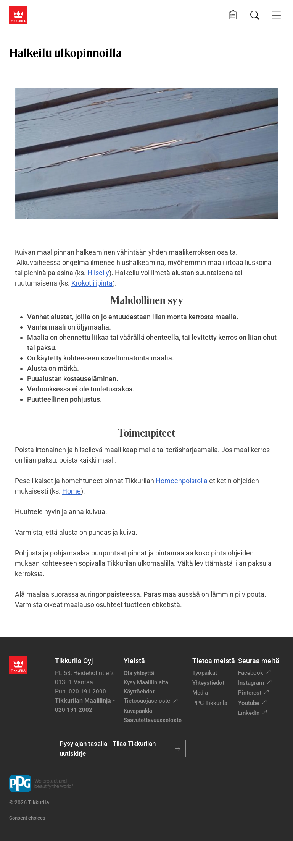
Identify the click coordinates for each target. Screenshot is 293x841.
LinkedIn (248, 712)
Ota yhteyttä (139, 673)
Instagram (251, 682)
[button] (233, 15)
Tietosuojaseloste (147, 700)
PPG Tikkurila (209, 703)
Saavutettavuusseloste (153, 720)
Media (200, 692)
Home (71, 491)
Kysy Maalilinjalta (146, 682)
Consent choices (27, 818)
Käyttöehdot (139, 691)
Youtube (248, 703)
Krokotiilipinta (92, 283)
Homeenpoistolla (182, 481)
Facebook (250, 672)
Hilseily (98, 273)
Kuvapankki (138, 711)
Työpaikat (204, 672)
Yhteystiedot (208, 682)
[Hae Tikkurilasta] (254, 15)
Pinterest (249, 692)
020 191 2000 (87, 691)
